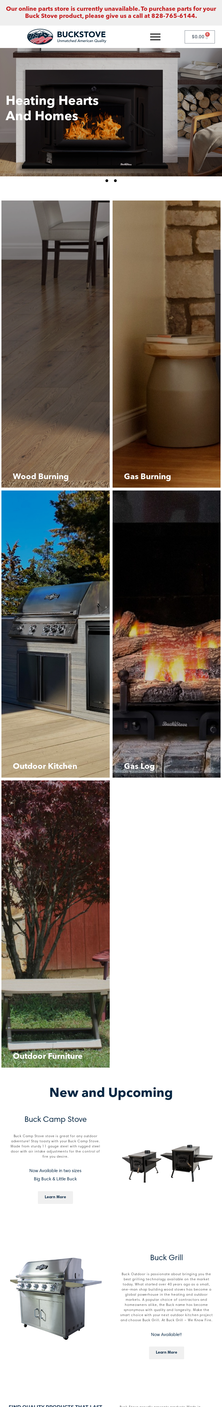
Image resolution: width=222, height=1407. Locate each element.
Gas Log (139, 767)
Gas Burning (147, 477)
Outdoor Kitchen (45, 767)
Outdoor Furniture (48, 1057)
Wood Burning (41, 477)
